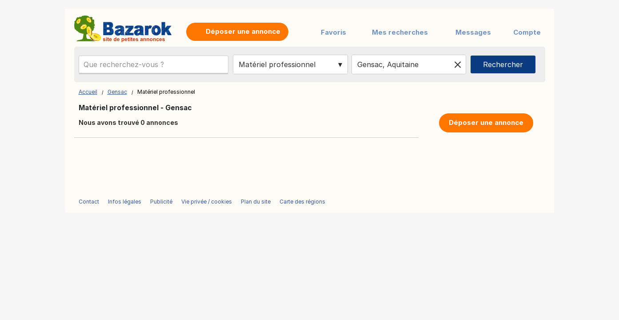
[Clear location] (458, 64)
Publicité (161, 201)
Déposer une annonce (486, 122)
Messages (473, 32)
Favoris (333, 32)
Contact (89, 201)
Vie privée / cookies (206, 201)
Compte (527, 32)
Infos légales (124, 201)
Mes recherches (400, 32)
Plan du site (256, 201)
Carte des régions (302, 201)
